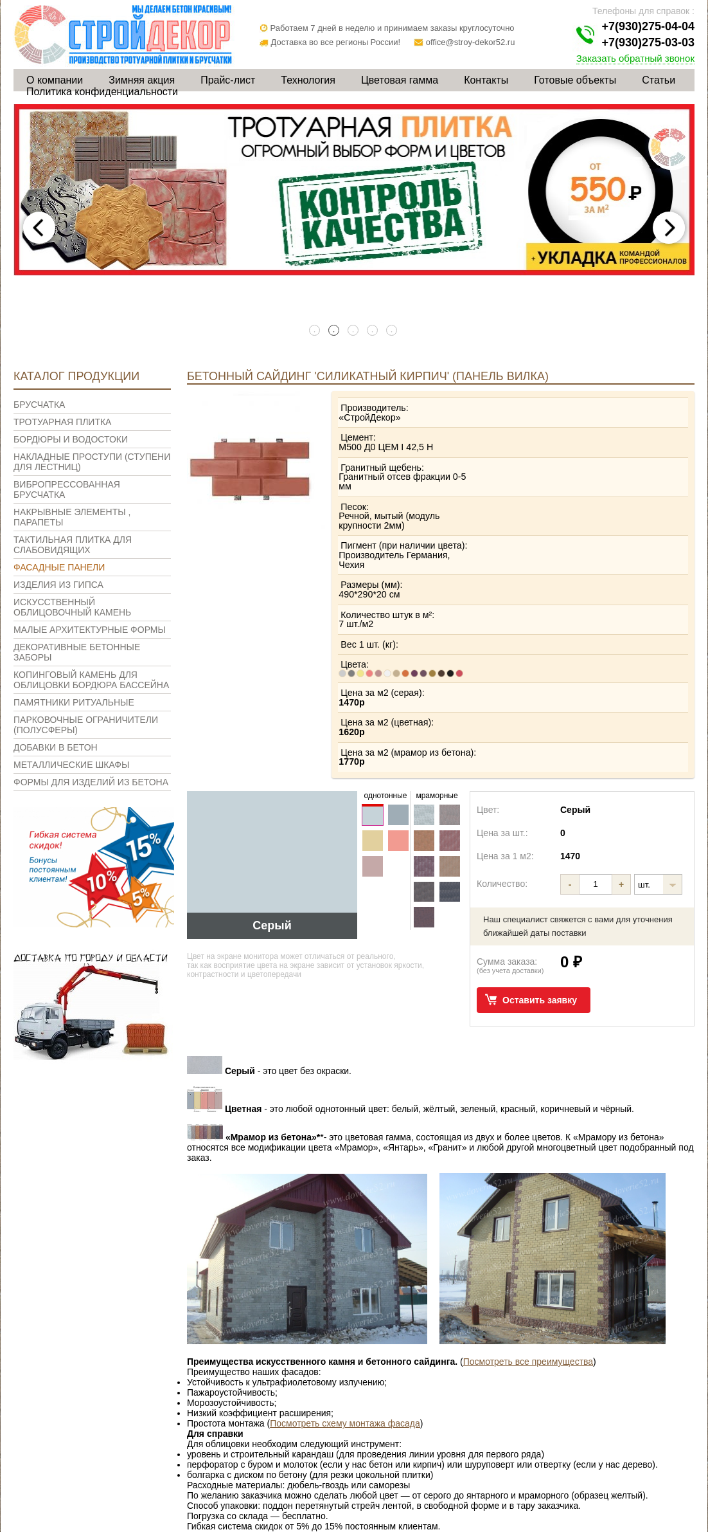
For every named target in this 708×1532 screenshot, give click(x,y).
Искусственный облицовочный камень (72, 607)
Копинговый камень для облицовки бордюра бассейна (91, 680)
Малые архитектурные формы (89, 630)
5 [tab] (392, 331)
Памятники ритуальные (73, 702)
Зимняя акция (142, 80)
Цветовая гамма (399, 80)
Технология (308, 80)
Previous (39, 228)
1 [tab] (315, 331)
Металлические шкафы (71, 765)
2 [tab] (334, 331)
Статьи (658, 80)
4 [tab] (373, 331)
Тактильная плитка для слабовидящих (72, 544)
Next (669, 228)
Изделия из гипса (58, 584)
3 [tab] (354, 331)
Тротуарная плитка (62, 422)
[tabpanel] (354, 190)
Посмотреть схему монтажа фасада (345, 1316)
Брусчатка (39, 404)
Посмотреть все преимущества (528, 1254)
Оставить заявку (539, 893)
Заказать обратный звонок (635, 58)
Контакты (486, 80)
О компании (54, 80)
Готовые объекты (575, 80)
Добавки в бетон (55, 747)
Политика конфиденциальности (102, 91)
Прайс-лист (227, 80)
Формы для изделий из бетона (90, 782)
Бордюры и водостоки (70, 439)
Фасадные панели (59, 567)
